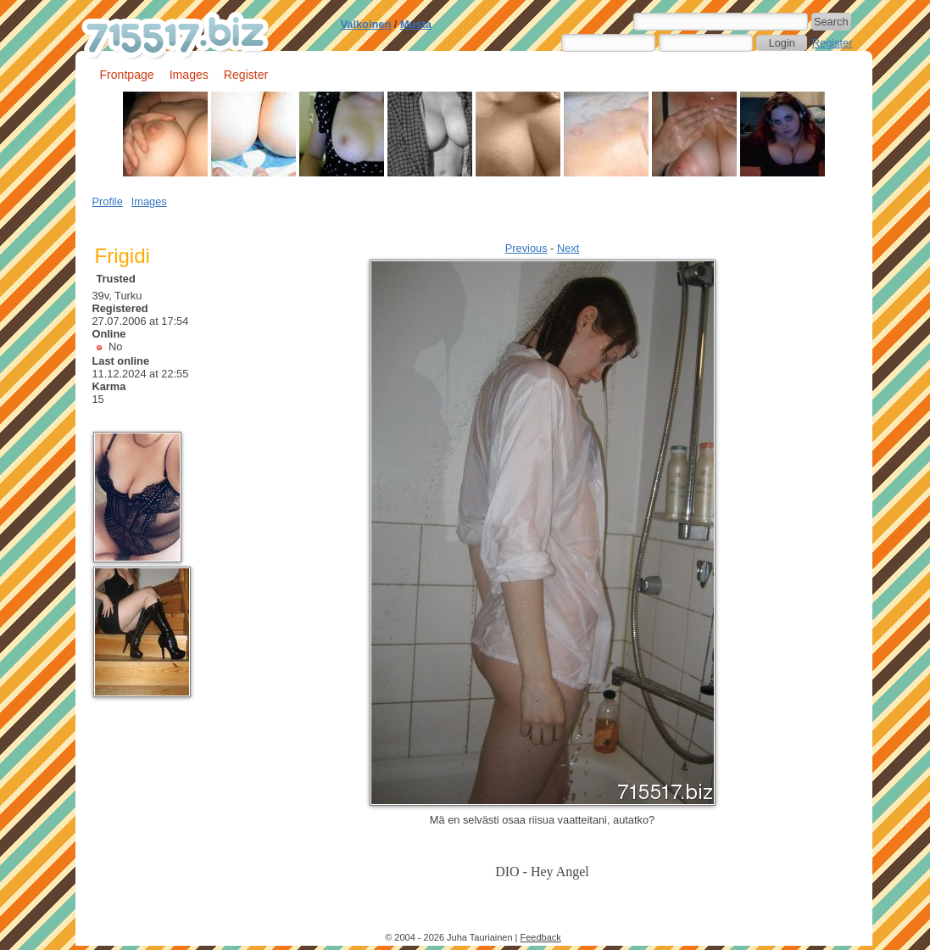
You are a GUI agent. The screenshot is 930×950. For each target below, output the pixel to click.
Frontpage (127, 74)
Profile (107, 201)
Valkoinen (366, 24)
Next (568, 248)
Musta (416, 24)
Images (189, 74)
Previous (526, 248)
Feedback (541, 937)
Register (832, 42)
